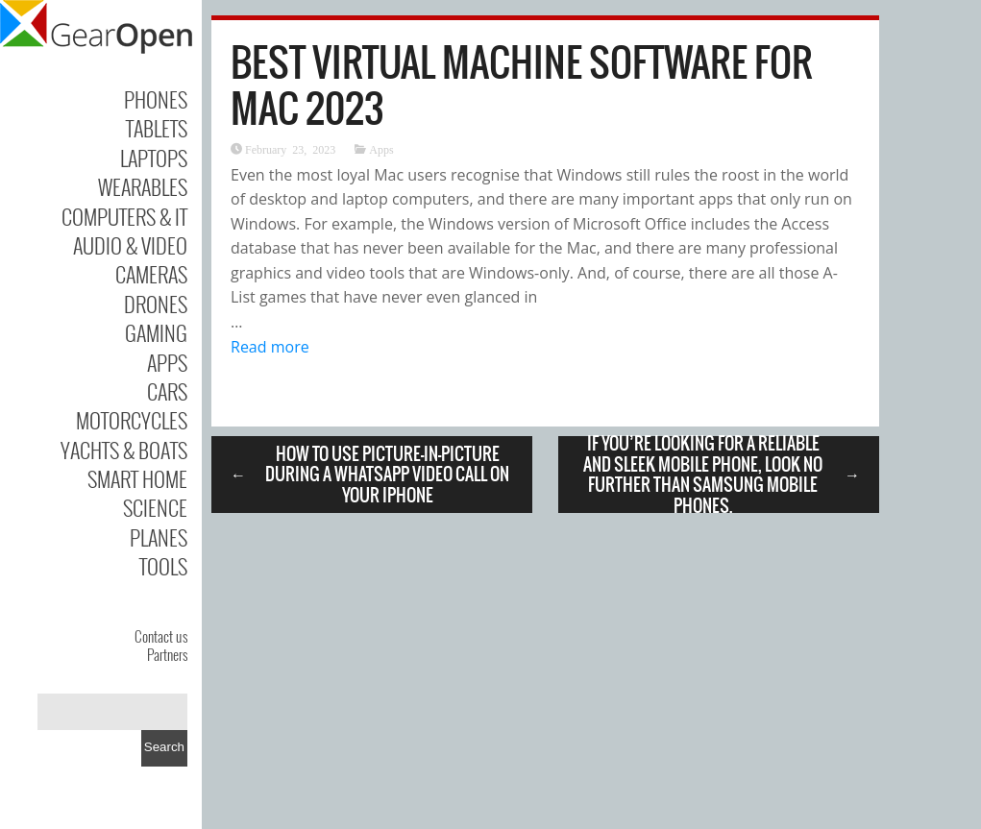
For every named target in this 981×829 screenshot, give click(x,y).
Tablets (156, 127)
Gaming (156, 332)
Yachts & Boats (124, 449)
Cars (167, 391)
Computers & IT (124, 216)
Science (155, 507)
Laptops (153, 157)
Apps (167, 362)
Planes (158, 537)
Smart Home (137, 478)
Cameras (151, 273)
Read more (270, 346)
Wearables (142, 186)
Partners (167, 654)
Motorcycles (131, 419)
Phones (155, 99)
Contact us (161, 635)
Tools (163, 565)
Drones (155, 303)
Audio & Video (130, 245)
